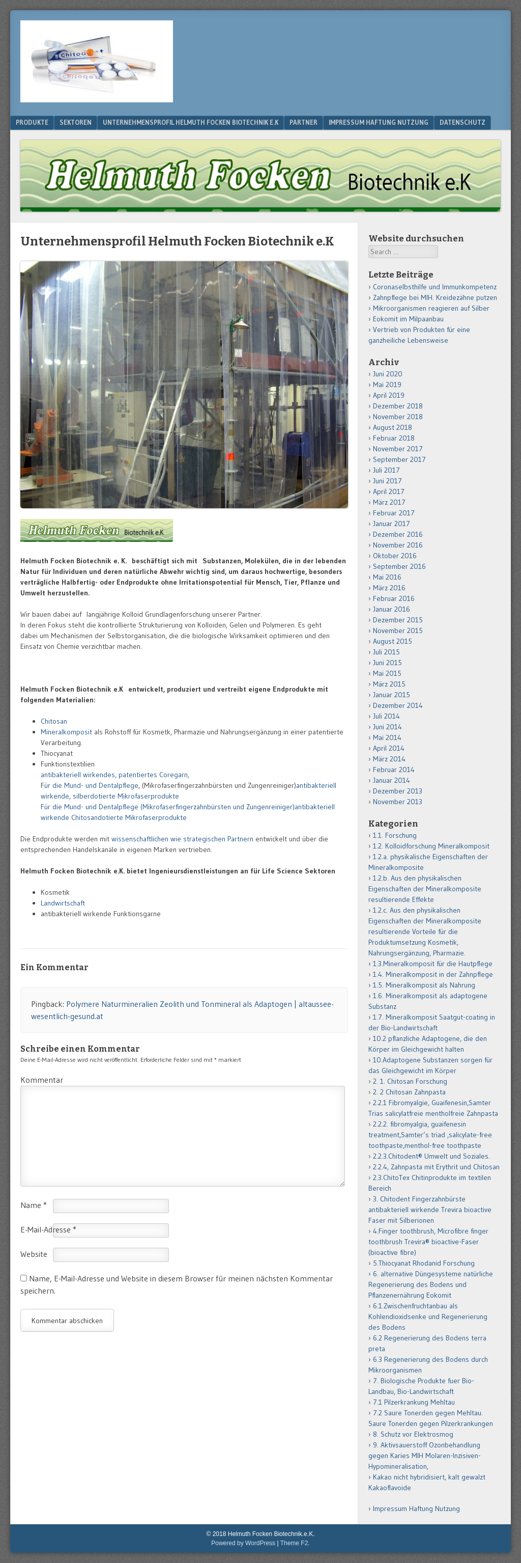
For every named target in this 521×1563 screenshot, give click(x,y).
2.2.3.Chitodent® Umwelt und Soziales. (431, 1156)
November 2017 (398, 448)
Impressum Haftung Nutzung (378, 122)
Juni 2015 (387, 662)
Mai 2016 (387, 577)
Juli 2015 (386, 651)
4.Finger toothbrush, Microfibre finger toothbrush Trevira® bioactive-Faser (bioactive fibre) (428, 1241)
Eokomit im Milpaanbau (408, 318)
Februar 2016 (394, 598)
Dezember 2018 (398, 405)
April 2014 (388, 748)
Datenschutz (462, 122)
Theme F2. (295, 1543)
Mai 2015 (387, 673)
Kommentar (41, 1080)
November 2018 (398, 416)
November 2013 (397, 801)
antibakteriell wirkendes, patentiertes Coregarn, (116, 774)
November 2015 (398, 630)
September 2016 (399, 566)
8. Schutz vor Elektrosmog (413, 1434)
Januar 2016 (391, 609)
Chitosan (54, 721)
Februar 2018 (394, 438)
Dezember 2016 (398, 534)
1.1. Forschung (395, 835)
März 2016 (389, 587)
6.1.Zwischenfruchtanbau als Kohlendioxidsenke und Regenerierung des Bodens (427, 1316)
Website (33, 1254)
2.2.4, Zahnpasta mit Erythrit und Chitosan (436, 1166)
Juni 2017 (387, 480)
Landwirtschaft (63, 903)
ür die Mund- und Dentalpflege (91, 785)
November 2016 (398, 545)
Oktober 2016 (395, 555)
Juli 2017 (386, 470)
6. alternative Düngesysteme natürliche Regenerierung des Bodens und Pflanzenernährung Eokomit (430, 1284)
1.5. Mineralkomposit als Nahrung (424, 985)
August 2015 (392, 641)
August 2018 (392, 427)
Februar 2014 (394, 769)
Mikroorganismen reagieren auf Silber (431, 308)
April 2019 (388, 395)
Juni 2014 (387, 726)
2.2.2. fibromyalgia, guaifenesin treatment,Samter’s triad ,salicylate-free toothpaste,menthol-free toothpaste (430, 1134)
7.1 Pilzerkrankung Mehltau (414, 1402)
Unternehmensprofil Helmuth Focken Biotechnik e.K (190, 122)
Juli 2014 (386, 716)
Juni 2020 (387, 373)
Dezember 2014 (398, 705)
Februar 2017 (394, 512)
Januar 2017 (391, 523)
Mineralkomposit (67, 731)
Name (33, 1205)
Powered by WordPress (243, 1543)
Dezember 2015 (398, 619)
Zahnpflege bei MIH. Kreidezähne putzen (435, 297)
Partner (303, 122)
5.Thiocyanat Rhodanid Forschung (424, 1263)
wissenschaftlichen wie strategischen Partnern (183, 838)
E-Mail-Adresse (48, 1229)
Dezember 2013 (397, 791)
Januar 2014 (391, 780)
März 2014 (389, 758)
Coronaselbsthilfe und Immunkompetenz (435, 286)
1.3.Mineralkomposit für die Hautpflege (433, 963)
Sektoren (76, 122)
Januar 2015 (391, 694)
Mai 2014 (387, 737)
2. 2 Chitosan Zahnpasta (409, 1091)
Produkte (32, 122)
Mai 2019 (387, 384)
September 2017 (399, 459)
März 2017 (389, 502)
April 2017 (388, 491)
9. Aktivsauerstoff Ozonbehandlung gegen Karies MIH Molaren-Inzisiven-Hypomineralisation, (424, 1455)
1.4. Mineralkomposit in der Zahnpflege (433, 974)
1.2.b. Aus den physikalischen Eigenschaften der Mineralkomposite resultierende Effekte (424, 888)
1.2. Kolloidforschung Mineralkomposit (431, 846)
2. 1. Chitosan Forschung (410, 1081)
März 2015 (389, 684)
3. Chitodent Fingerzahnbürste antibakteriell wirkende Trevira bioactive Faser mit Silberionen (429, 1209)
